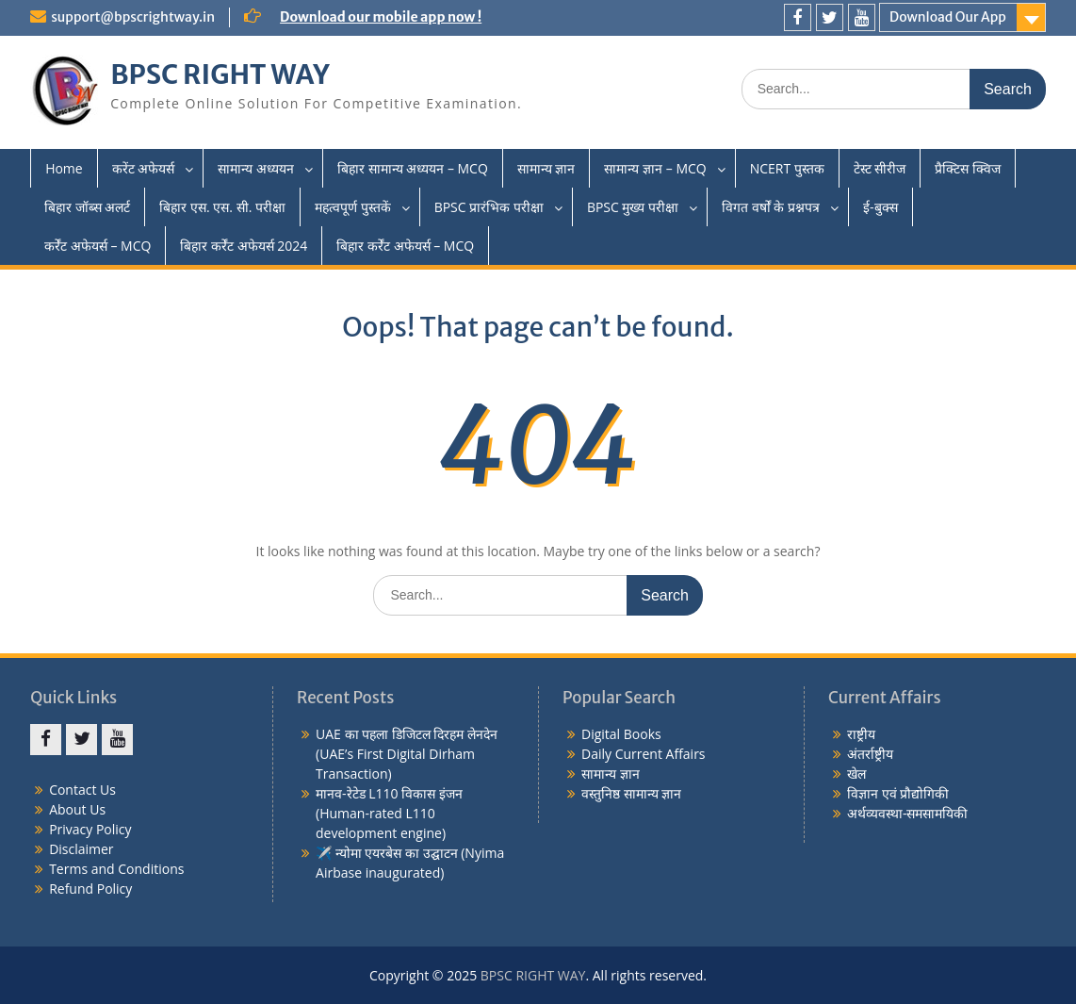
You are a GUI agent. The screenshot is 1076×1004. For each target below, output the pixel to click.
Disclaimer (81, 849)
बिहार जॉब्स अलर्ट (87, 207)
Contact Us (82, 789)
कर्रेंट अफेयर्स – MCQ (97, 246)
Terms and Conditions (116, 869)
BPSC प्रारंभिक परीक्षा (489, 207)
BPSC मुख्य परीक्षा (632, 207)
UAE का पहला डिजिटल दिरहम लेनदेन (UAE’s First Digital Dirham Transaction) (406, 753)
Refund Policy (90, 888)
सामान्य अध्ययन (256, 168)
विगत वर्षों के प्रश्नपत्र (771, 207)
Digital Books (621, 734)
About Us (77, 809)
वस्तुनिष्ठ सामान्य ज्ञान (631, 793)
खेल (856, 773)
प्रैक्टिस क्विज (968, 168)
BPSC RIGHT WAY (220, 74)
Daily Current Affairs (643, 754)
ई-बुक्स (880, 207)
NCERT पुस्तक (787, 168)
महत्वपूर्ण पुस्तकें (353, 207)
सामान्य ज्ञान (546, 168)
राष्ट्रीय (861, 734)
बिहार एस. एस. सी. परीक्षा (222, 207)
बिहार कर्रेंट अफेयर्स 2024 (243, 246)
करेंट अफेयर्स (143, 168)
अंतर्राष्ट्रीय (870, 754)
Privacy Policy (90, 829)
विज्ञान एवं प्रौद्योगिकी (898, 793)
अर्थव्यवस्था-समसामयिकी (908, 813)
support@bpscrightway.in (133, 16)
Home (64, 168)
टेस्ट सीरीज (880, 168)
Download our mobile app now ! (380, 16)
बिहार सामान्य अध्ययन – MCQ (412, 168)
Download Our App (947, 16)
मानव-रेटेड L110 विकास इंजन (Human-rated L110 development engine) (389, 813)
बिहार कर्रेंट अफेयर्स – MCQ (405, 246)
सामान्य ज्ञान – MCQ (655, 168)
